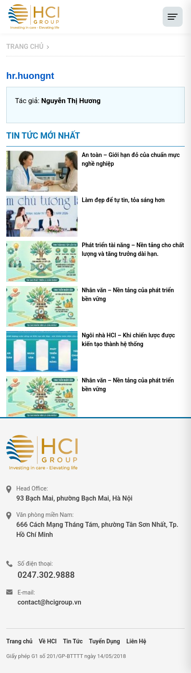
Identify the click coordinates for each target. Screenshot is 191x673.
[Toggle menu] (173, 17)
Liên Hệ (136, 641)
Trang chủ (24, 47)
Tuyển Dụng (104, 641)
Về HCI (48, 641)
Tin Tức (73, 641)
